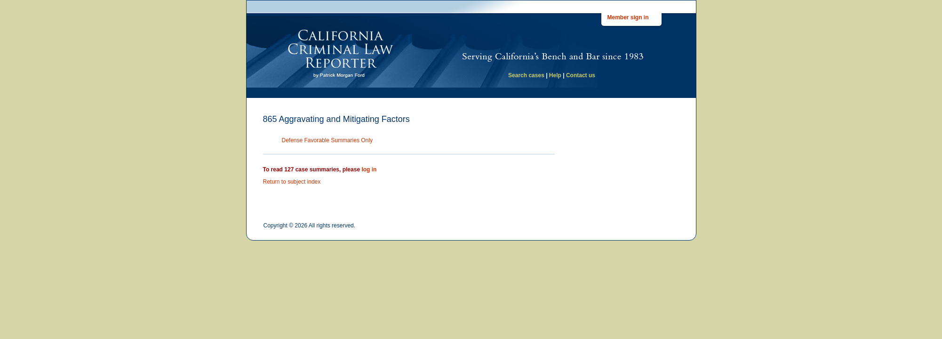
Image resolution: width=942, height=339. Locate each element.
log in (368, 169)
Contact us (580, 75)
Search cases (526, 75)
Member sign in (628, 17)
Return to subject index (292, 181)
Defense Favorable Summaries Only (327, 140)
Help (555, 75)
